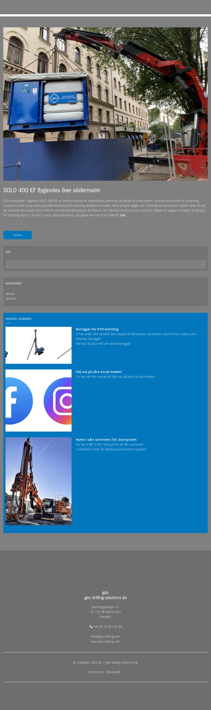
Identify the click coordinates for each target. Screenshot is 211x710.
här (123, 215)
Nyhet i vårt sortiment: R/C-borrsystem (106, 439)
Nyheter (10, 298)
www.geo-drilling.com (105, 641)
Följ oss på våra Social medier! (99, 372)
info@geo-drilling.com (105, 636)
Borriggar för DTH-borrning (97, 329)
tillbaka (17, 235)
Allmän (9, 294)
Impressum (96, 672)
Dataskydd (113, 672)
